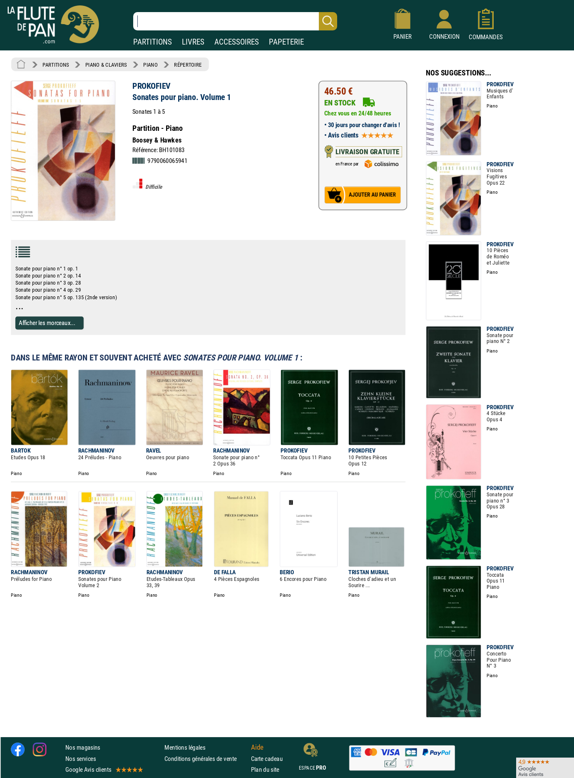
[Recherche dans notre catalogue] (235, 21)
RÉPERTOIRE (187, 64)
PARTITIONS (152, 42)
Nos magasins (82, 747)
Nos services (80, 758)
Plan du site (265, 769)
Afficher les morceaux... (47, 322)
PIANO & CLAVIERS (106, 64)
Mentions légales (184, 747)
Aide (257, 747)
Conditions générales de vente (205, 758)
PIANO (150, 64)
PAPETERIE (286, 42)
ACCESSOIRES (236, 42)
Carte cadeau (267, 758)
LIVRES (193, 42)
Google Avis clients (103, 769)
